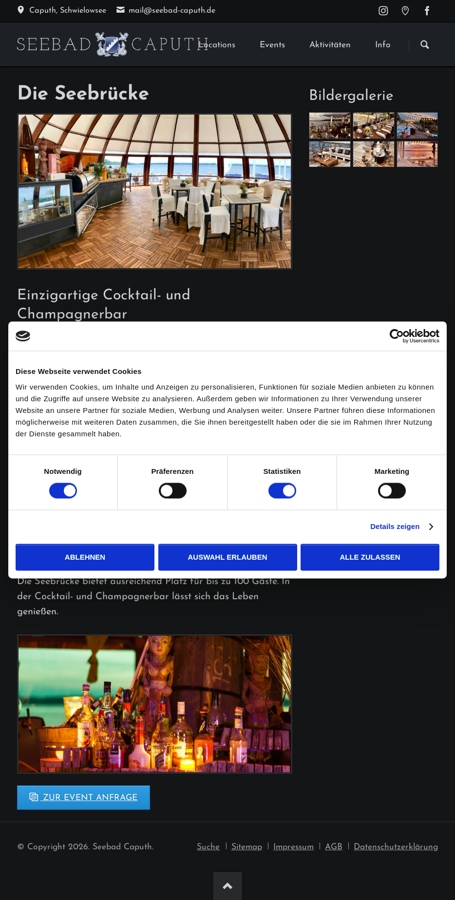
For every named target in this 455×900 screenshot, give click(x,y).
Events (272, 45)
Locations (216, 45)
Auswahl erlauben (227, 557)
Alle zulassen (370, 557)
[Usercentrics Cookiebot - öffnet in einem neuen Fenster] (396, 336)
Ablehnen (85, 557)
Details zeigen (394, 527)
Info (383, 45)
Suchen (425, 45)
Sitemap (246, 847)
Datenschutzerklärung (396, 847)
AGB (333, 847)
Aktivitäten (330, 45)
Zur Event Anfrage (88, 798)
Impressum (293, 847)
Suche (208, 847)
